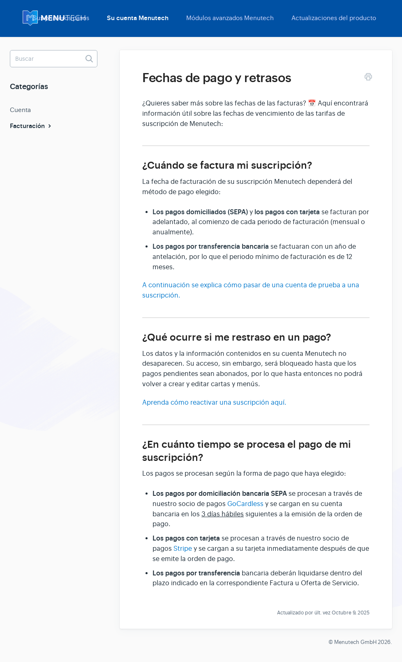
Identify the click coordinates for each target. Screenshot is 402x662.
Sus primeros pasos (61, 18)
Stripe (183, 549)
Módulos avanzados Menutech (230, 18)
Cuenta (20, 110)
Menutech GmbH (355, 642)
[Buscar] (53, 58)
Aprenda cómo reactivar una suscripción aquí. (214, 403)
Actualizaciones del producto (333, 18)
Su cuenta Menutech (138, 18)
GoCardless (245, 504)
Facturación (31, 126)
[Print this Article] (368, 78)
